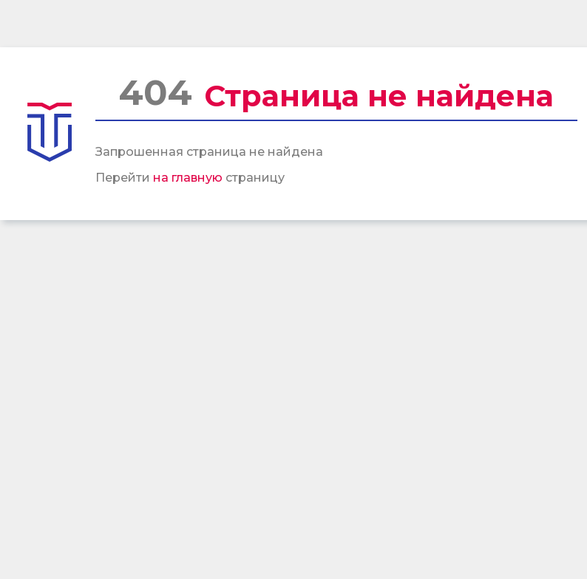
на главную (188, 178)
